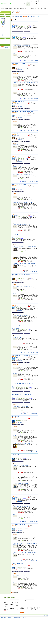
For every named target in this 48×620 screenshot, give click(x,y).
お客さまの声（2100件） (15, 328)
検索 (22, 612)
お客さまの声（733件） (15, 237)
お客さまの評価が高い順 (31, 16)
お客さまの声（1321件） (15, 65)
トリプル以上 (28, 609)
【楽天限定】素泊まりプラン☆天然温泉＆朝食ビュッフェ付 (22, 45)
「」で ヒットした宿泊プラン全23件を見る (29, 271)
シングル (12, 609)
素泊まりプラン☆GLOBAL (17, 53)
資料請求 (26, 617)
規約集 (23, 617)
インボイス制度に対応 (5, 47)
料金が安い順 (20, 16)
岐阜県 (4, 27)
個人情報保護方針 (9, 617)
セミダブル (16, 609)
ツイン (24, 609)
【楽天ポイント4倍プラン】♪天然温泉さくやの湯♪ (21, 483)
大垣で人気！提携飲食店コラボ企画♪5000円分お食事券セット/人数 (23, 443)
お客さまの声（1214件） (15, 186)
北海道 (3, 19)
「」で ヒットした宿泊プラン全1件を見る (29, 130)
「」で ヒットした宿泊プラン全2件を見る (29, 60)
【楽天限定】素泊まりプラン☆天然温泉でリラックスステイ (22, 315)
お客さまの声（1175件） (15, 103)
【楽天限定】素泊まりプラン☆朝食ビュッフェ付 (20, 144)
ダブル (20, 609)
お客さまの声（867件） (15, 25)
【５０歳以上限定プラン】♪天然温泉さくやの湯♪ (20, 465)
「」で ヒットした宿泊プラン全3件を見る (29, 98)
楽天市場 (40, 1)
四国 (2, 34)
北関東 (3, 21)
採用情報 (19, 617)
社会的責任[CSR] (15, 617)
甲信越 (3, 24)
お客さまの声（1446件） (15, 157)
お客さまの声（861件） (15, 113)
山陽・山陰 (3, 33)
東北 (2, 20)
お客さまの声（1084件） (15, 135)
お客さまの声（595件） (15, 215)
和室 (32, 609)
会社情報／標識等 (3, 617)
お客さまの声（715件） (15, 306)
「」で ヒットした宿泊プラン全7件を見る (29, 451)
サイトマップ (30, 1)
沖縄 (2, 36)
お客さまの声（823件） (15, 36)
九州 (2, 35)
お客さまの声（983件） (15, 397)
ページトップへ (45, 615)
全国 (17, 11)
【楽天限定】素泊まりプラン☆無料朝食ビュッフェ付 (21, 224)
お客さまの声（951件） (15, 497)
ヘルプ (22, 1)
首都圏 (3, 22)
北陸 (2, 25)
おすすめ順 (16, 16)
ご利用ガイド (26, 1)
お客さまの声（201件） (15, 386)
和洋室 (35, 609)
